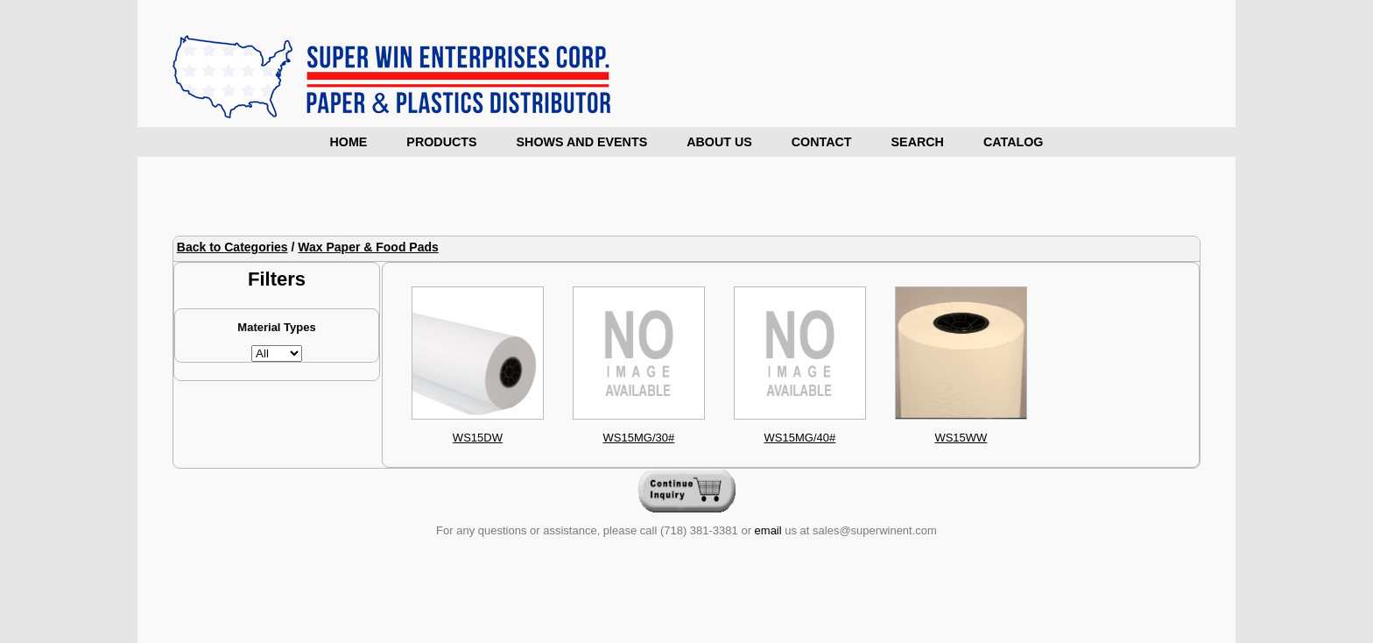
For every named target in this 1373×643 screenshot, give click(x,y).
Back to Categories (232, 247)
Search (917, 142)
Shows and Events (582, 142)
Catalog (1013, 142)
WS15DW (478, 437)
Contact (822, 142)
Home (348, 142)
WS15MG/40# (800, 437)
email (768, 530)
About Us (719, 142)
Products (441, 142)
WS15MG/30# (639, 437)
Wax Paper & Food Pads (368, 247)
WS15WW (960, 437)
